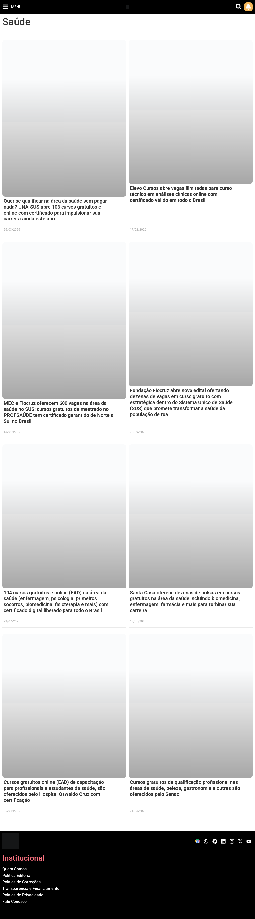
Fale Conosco (14, 901)
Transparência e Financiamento (30, 888)
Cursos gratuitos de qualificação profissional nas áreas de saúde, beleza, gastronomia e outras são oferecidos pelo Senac (185, 788)
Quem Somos (14, 869)
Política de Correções (21, 882)
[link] (248, 6)
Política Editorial (16, 875)
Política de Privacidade (22, 895)
